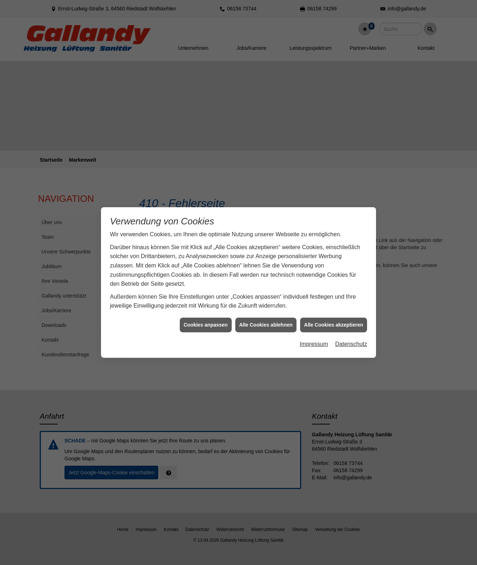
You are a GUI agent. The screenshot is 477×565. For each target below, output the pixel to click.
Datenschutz (351, 320)
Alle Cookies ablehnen (266, 300)
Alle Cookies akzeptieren (333, 300)
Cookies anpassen (206, 300)
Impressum (314, 320)
